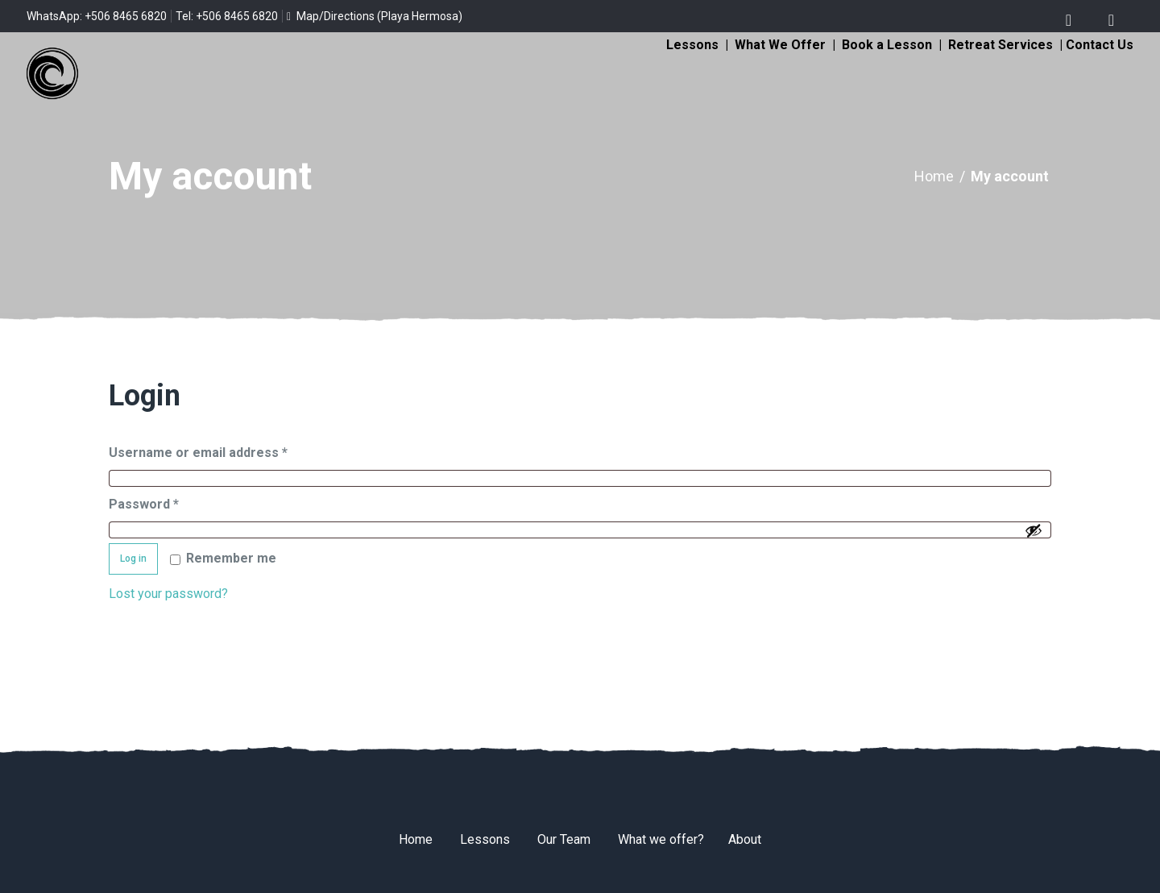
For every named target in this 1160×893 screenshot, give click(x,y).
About (744, 839)
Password (171, 502)
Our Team (563, 839)
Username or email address (225, 450)
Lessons (692, 44)
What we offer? (661, 839)
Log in (133, 558)
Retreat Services (1000, 44)
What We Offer (780, 44)
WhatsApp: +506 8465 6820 (97, 16)
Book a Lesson (887, 44)
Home (934, 176)
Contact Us (1099, 44)
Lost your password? (168, 593)
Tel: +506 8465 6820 (227, 16)
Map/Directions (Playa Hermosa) (374, 16)
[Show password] (1033, 530)
